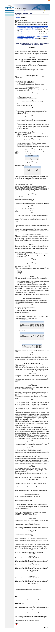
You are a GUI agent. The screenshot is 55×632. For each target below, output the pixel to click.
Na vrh (16, 627)
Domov (10, 10)
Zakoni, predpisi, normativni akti (19, 10)
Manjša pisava (47, 10)
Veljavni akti (25, 10)
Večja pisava (41, 10)
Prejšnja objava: (17, 17)
